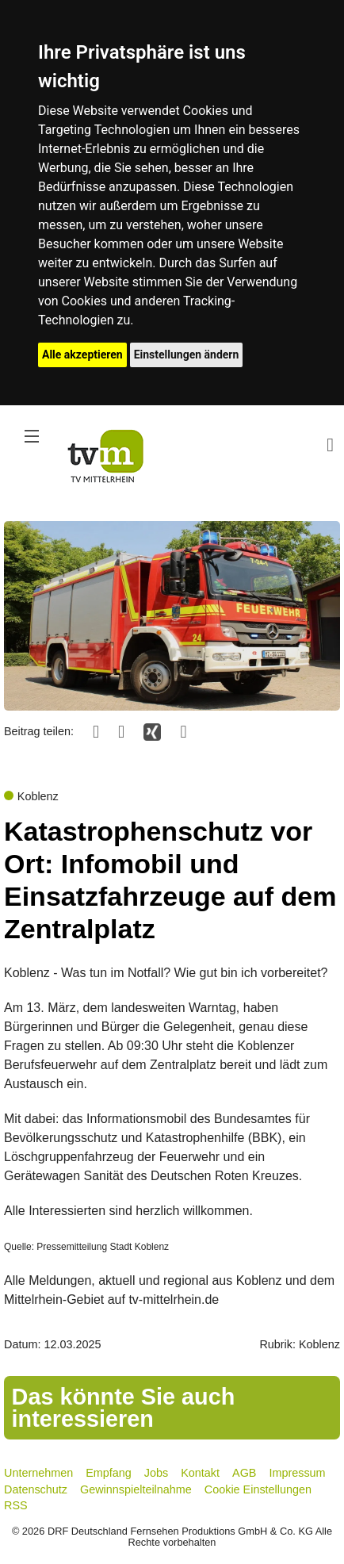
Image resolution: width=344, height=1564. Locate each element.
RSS (16, 1505)
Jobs (156, 1472)
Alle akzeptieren (82, 354)
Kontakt (200, 1472)
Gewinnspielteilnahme (136, 1489)
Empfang (109, 1472)
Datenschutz (35, 1489)
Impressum (297, 1472)
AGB (244, 1472)
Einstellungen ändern (186, 354)
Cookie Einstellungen (258, 1489)
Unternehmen (38, 1472)
